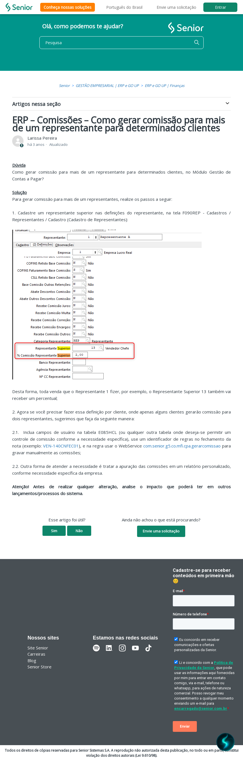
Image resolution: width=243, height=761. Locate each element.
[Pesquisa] (121, 42)
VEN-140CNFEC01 (61, 446)
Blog (31, 660)
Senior (64, 85)
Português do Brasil (124, 7)
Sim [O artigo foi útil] (54, 530)
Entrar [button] (220, 7)
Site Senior (37, 648)
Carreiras (36, 654)
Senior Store (39, 667)
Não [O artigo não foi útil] (79, 530)
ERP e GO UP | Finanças (164, 85)
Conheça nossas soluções (67, 7)
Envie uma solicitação (176, 7)
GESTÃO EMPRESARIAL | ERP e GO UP (107, 85)
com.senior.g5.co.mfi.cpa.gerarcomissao (182, 446)
